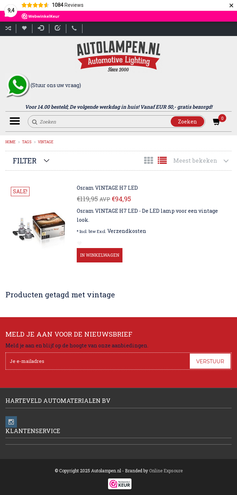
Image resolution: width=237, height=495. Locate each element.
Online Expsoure (166, 470)
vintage (45, 142)
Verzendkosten (126, 231)
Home (10, 142)
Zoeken (187, 121)
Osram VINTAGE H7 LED (107, 187)
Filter (25, 160)
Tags (26, 142)
